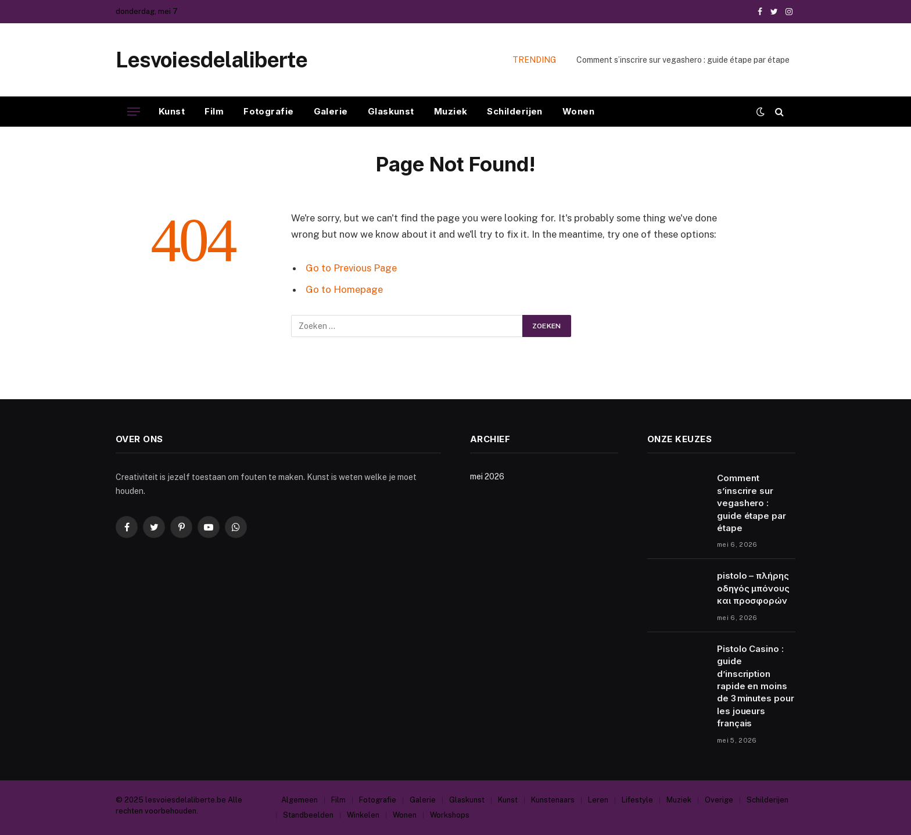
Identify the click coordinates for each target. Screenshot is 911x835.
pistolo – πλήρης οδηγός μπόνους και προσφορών (753, 588)
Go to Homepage (344, 289)
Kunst (172, 111)
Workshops (449, 815)
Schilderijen (514, 111)
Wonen (578, 111)
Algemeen (299, 799)
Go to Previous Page (351, 268)
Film (214, 111)
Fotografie (268, 111)
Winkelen (363, 815)
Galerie (331, 111)
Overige (719, 799)
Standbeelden (308, 815)
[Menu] (133, 112)
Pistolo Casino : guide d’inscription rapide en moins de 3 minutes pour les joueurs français (755, 686)
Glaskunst (391, 111)
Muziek (451, 111)
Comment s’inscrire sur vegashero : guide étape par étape (683, 59)
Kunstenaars (553, 799)
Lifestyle (637, 799)
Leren (598, 799)
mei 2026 (487, 476)
